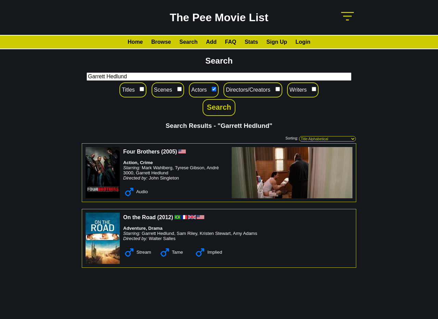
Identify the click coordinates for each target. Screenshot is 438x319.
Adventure (134, 228)
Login (302, 42)
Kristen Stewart (214, 233)
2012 (165, 217)
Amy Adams (245, 233)
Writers (298, 90)
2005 (169, 152)
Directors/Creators (248, 90)
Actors (199, 90)
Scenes (163, 90)
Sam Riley (187, 233)
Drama (155, 228)
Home (135, 42)
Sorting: (291, 138)
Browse (161, 42)
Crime (146, 162)
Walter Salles (162, 238)
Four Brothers (141, 152)
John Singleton (164, 178)
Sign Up (277, 42)
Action (130, 162)
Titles (128, 90)
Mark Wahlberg (157, 167)
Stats (251, 42)
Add (211, 42)
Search (188, 42)
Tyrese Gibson (189, 167)
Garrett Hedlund (152, 172)
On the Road (139, 217)
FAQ (230, 42)
